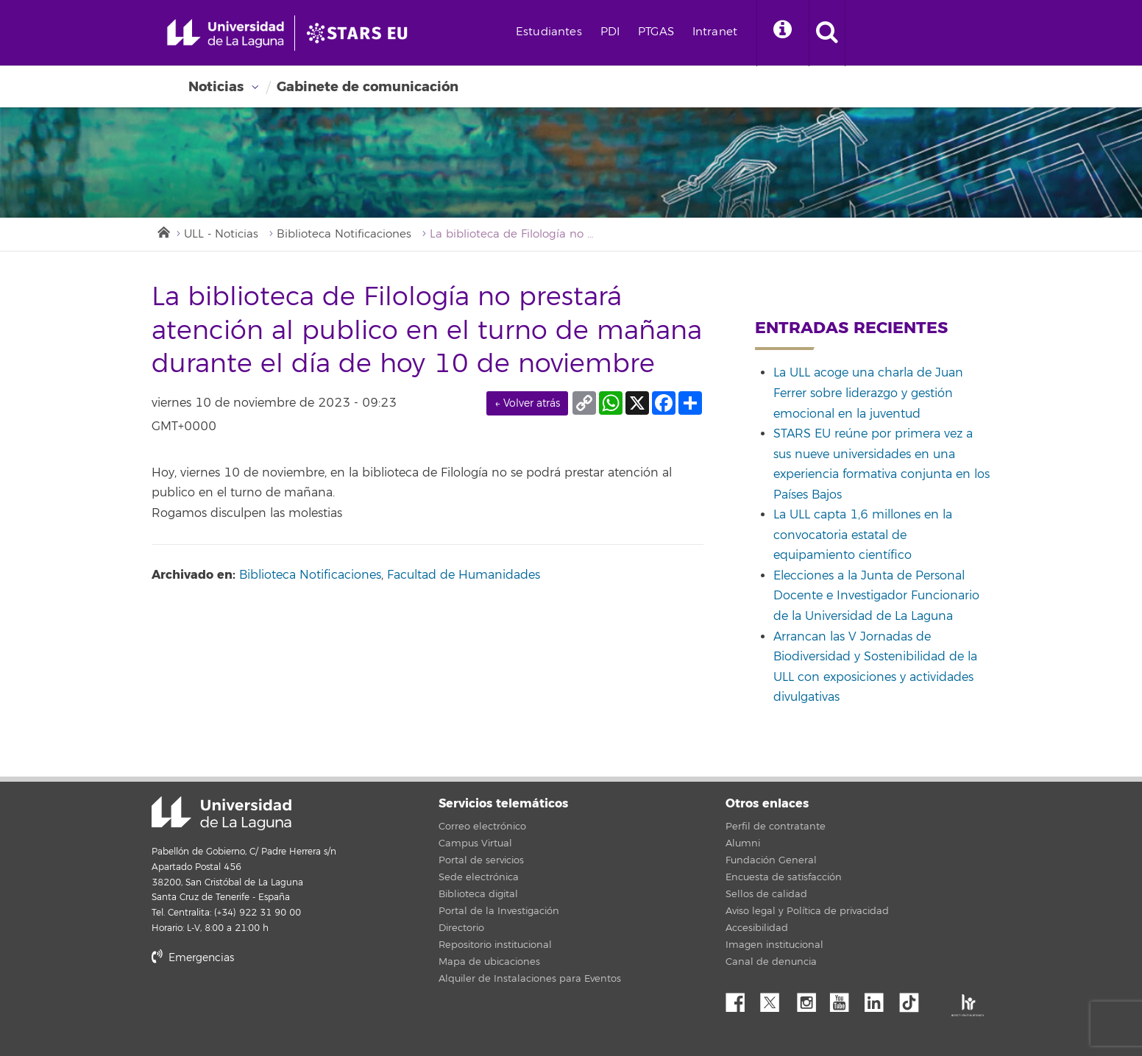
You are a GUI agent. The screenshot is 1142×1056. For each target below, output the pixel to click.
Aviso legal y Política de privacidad (807, 911)
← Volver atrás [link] (527, 403)
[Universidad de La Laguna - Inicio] (230, 33)
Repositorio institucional (495, 945)
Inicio (163, 231)
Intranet (714, 32)
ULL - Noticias (221, 234)
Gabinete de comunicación (367, 87)
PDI (610, 32)
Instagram (810, 999)
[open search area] (827, 33)
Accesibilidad (757, 928)
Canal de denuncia (771, 962)
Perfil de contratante (776, 826)
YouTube (844, 999)
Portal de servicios (481, 860)
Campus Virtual (475, 843)
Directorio (461, 928)
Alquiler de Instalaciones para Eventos (530, 979)
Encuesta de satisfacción (784, 877)
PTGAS (656, 32)
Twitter (775, 999)
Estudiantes (549, 32)
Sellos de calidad (766, 894)
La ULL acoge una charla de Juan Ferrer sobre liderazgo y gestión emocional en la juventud (868, 393)
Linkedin (879, 999)
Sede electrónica (479, 877)
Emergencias (193, 958)
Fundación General (771, 860)
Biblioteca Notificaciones (344, 234)
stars (262, 1008)
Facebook (741, 999)
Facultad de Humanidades (463, 575)
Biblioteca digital (478, 894)
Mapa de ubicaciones (489, 962)
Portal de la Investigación (499, 911)
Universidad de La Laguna (221, 813)
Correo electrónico (482, 826)
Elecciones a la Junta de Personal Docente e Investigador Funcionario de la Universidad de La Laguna (876, 596)
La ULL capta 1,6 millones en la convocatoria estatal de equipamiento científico (862, 535)
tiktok (913, 999)
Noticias (216, 87)
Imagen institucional (774, 945)
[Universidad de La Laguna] (361, 33)
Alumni (743, 843)
